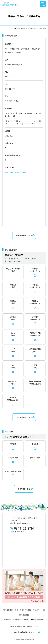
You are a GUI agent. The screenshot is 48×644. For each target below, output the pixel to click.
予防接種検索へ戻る (24, 417)
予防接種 (36, 610)
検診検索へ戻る (24, 488)
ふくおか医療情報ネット (24, 632)
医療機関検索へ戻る (24, 235)
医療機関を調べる (22, 28)
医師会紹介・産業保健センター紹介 (16, 619)
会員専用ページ (38, 619)
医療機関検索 (8, 610)
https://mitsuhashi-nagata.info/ (16, 172)
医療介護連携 (24, 615)
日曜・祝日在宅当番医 (23, 610)
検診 (43, 610)
